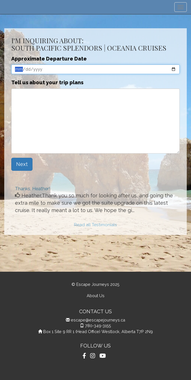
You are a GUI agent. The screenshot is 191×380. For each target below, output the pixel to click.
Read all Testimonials (95, 224)
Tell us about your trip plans (47, 82)
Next (22, 164)
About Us (96, 295)
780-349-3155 (98, 325)
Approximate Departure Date (49, 59)
